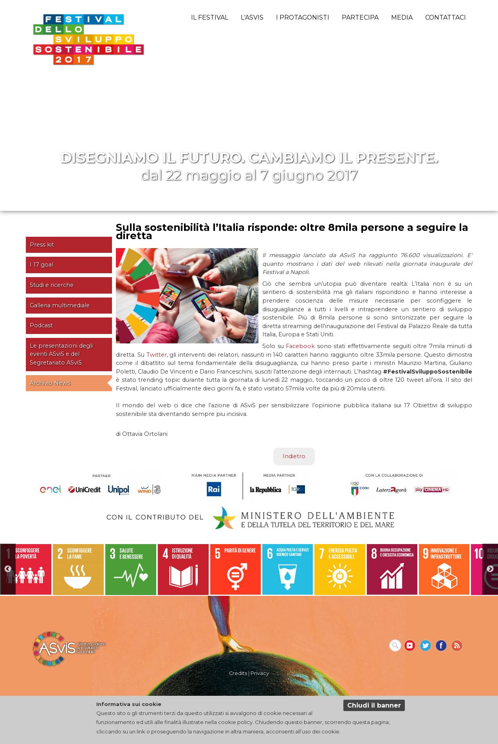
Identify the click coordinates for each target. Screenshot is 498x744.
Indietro (294, 456)
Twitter (156, 354)
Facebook (300, 346)
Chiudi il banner (374, 705)
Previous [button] (8, 569)
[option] (26, 569)
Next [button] (490, 569)
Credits (238, 673)
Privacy (260, 673)
